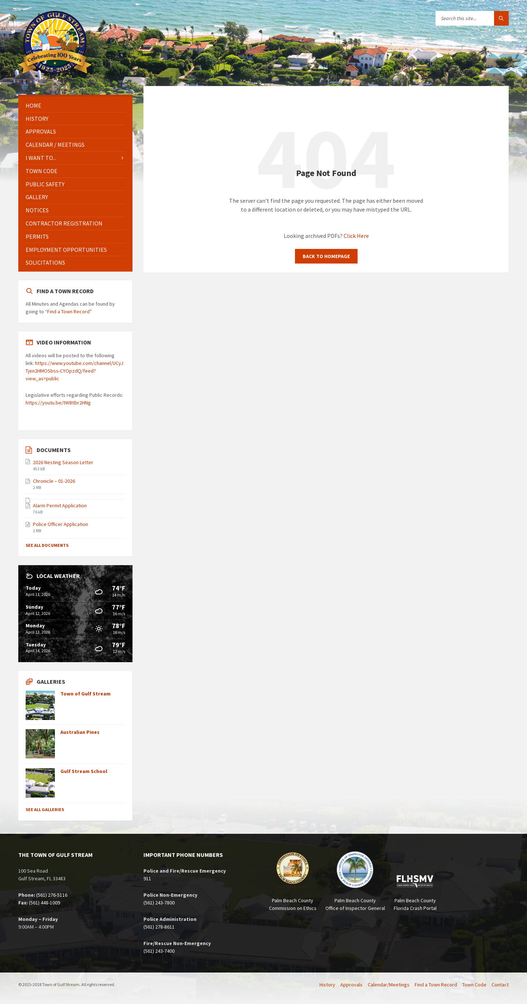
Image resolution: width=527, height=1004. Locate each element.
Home (33, 105)
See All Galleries (45, 809)
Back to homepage (326, 256)
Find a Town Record (68, 311)
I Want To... (41, 157)
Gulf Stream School (83, 771)
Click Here (356, 235)
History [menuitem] (327, 984)
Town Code (41, 171)
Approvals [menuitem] (351, 984)
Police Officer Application (60, 524)
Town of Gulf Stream (85, 693)
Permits (37, 236)
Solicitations (45, 262)
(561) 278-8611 (159, 926)
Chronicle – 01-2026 (54, 481)
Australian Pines (80, 732)
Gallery (37, 197)
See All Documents (47, 545)
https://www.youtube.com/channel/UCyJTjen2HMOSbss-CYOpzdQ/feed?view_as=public (74, 371)
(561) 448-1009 (44, 902)
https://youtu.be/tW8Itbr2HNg (58, 402)
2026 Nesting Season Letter (63, 462)
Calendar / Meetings (55, 144)
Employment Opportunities (66, 249)
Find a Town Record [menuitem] (436, 984)
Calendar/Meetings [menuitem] (389, 984)
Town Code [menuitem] (474, 984)
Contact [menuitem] (500, 984)
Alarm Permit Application (60, 505)
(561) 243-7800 (159, 902)
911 (147, 878)
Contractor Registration (64, 223)
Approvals (41, 131)
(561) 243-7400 (159, 951)
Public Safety (45, 184)
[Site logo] (54, 71)
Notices (37, 210)
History (37, 118)
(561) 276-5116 (51, 895)
